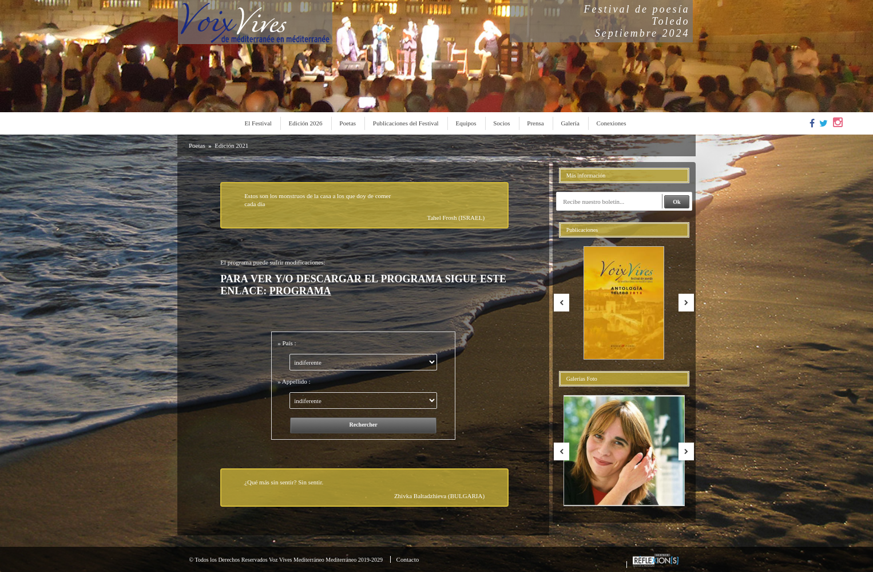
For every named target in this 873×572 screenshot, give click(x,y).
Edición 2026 (306, 123)
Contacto (407, 559)
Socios (501, 123)
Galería (570, 123)
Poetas (347, 123)
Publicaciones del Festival (406, 123)
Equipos (465, 123)
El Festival (258, 123)
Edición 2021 (231, 145)
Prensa (535, 123)
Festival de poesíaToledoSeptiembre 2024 (637, 21)
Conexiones (611, 123)
